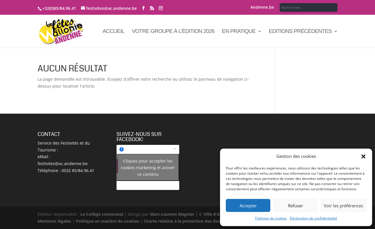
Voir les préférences (343, 205)
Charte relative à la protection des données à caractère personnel (209, 221)
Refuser (295, 205)
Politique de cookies (271, 218)
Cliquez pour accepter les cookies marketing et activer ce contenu (148, 167)
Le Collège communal (101, 214)
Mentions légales (54, 221)
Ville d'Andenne (218, 214)
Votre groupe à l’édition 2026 (173, 31)
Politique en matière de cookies (107, 221)
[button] (363, 156)
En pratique (238, 31)
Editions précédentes (300, 31)
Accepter (248, 205)
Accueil (113, 31)
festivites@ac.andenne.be (63, 163)
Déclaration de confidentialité (313, 218)
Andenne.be (262, 7)
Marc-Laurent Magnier (172, 214)
